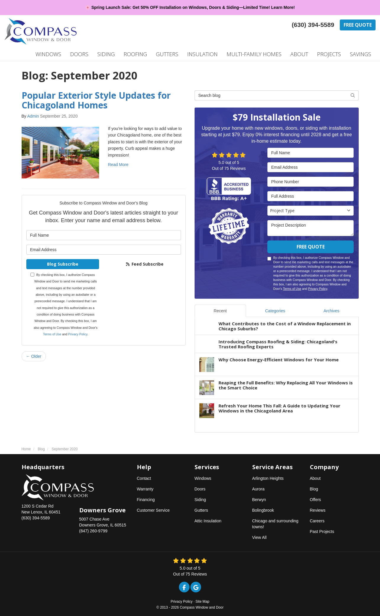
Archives (331, 310)
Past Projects (322, 531)
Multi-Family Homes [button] (254, 54)
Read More (118, 164)
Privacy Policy (78, 334)
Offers (315, 499)
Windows (203, 478)
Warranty (145, 489)
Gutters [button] (167, 54)
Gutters (201, 510)
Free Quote (358, 25)
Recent (220, 310)
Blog (314, 489)
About (315, 478)
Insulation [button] (202, 54)
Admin (33, 116)
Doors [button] (79, 54)
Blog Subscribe (62, 264)
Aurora (258, 489)
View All (259, 537)
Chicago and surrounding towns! (275, 524)
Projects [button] (329, 54)
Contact (144, 478)
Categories (275, 310)
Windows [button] (48, 54)
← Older (33, 356)
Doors (200, 489)
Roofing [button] (135, 54)
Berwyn (259, 499)
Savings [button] (360, 54)
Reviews (318, 510)
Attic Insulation (208, 521)
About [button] (299, 54)
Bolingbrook (263, 510)
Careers (317, 521)
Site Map (202, 601)
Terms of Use (52, 334)
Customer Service (153, 510)
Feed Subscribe (144, 264)
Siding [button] (106, 54)
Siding (200, 499)
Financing (146, 499)
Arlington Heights (268, 478)
